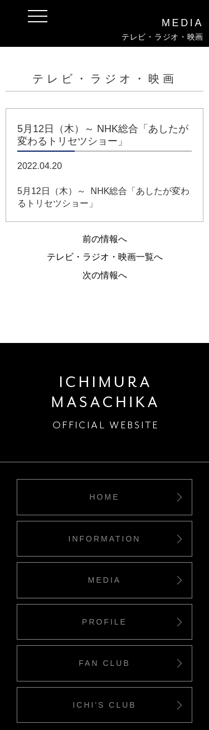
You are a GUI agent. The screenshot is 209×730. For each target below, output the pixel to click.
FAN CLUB (104, 663)
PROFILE (104, 621)
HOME (105, 496)
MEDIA (104, 580)
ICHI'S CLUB (104, 704)
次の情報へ (104, 275)
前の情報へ (104, 239)
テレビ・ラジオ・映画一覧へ (105, 257)
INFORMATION (105, 538)
